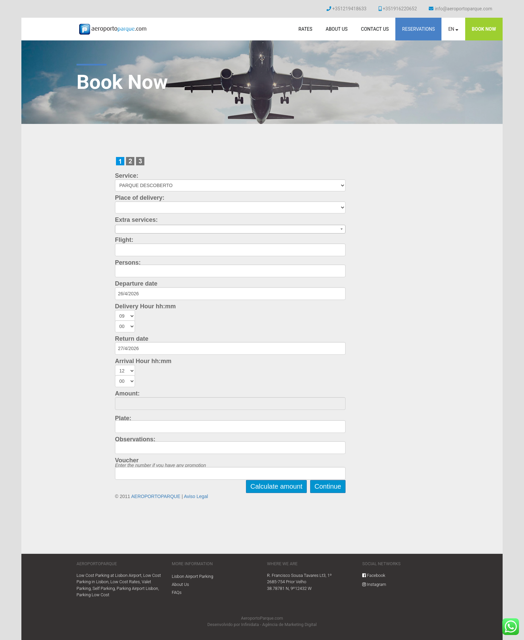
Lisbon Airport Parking (192, 576)
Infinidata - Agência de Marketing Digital (279, 624)
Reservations (418, 29)
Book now (484, 29)
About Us (336, 29)
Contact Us (375, 29)
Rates (305, 29)
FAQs (176, 592)
